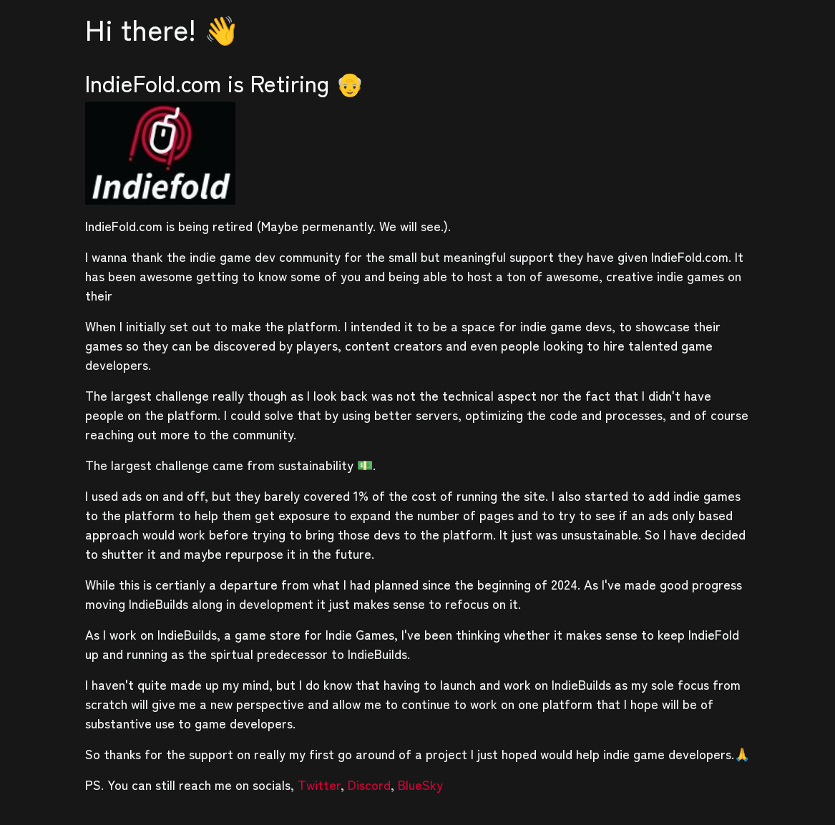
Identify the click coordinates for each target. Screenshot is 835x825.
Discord (369, 784)
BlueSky (420, 784)
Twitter (319, 784)
